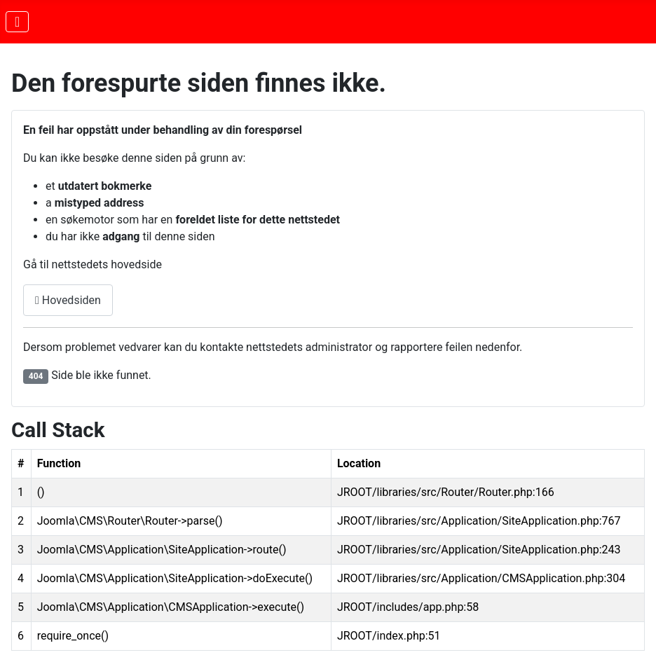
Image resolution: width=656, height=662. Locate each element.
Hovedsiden (68, 300)
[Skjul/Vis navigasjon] (17, 21)
